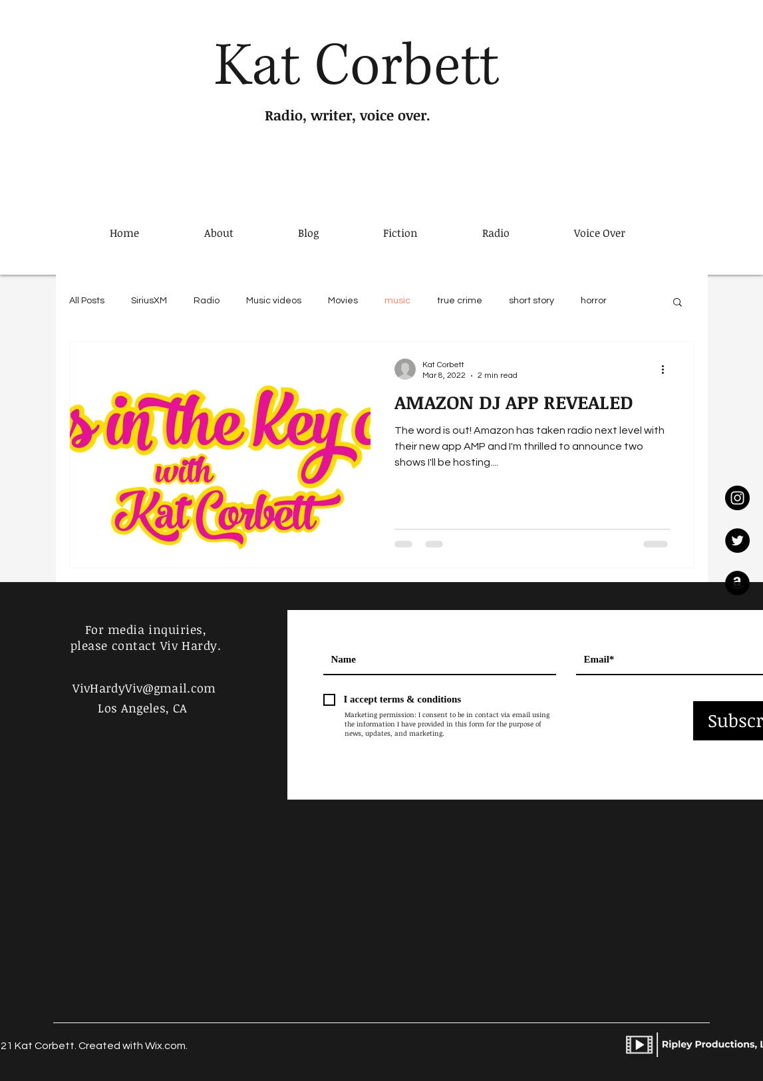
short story (531, 300)
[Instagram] (737, 498)
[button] (677, 303)
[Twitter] (737, 540)
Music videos (273, 300)
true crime (459, 300)
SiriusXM (149, 300)
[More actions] (668, 369)
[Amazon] (737, 583)
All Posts (86, 300)
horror (594, 300)
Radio (207, 300)
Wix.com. (166, 1045)
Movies (343, 300)
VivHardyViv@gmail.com (144, 688)
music (397, 300)
